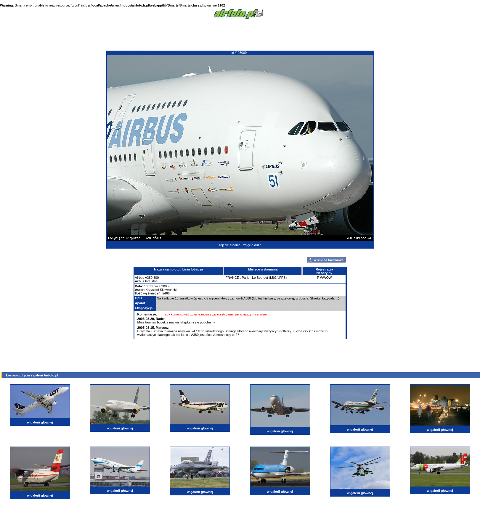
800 (156, 277)
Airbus (139, 277)
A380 (148, 277)
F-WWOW (324, 277)
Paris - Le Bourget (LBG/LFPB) (264, 277)
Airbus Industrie (146, 281)
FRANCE (232, 277)
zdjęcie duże (252, 245)
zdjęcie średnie (229, 245)
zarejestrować (223, 314)
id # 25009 (239, 52)
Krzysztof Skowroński (161, 289)
